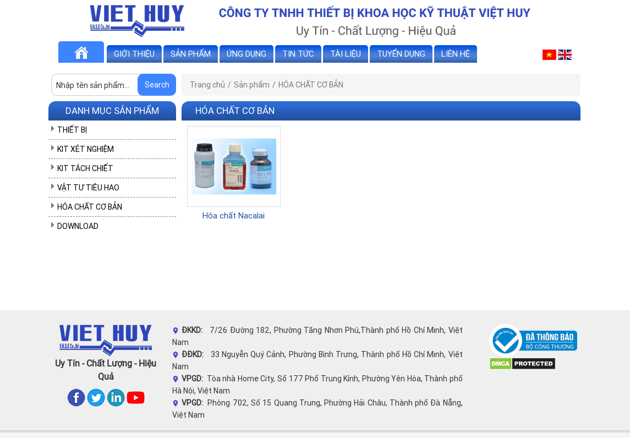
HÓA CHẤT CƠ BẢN (89, 207)
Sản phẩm (191, 53)
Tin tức (298, 53)
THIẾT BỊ (72, 130)
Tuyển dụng (401, 53)
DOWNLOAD (77, 226)
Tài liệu (345, 53)
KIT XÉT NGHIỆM (85, 149)
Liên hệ (455, 53)
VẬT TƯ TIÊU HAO (88, 188)
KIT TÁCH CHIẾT (85, 168)
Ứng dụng (246, 53)
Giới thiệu (134, 53)
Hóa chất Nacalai (233, 215)
